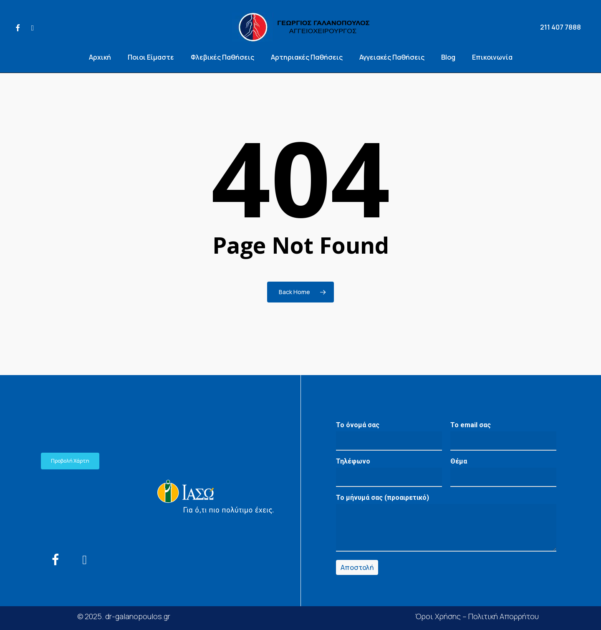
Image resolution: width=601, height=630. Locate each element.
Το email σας (503, 436)
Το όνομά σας (389, 436)
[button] (70, 461)
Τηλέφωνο (389, 472)
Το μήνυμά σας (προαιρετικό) (446, 525)
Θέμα (503, 472)
